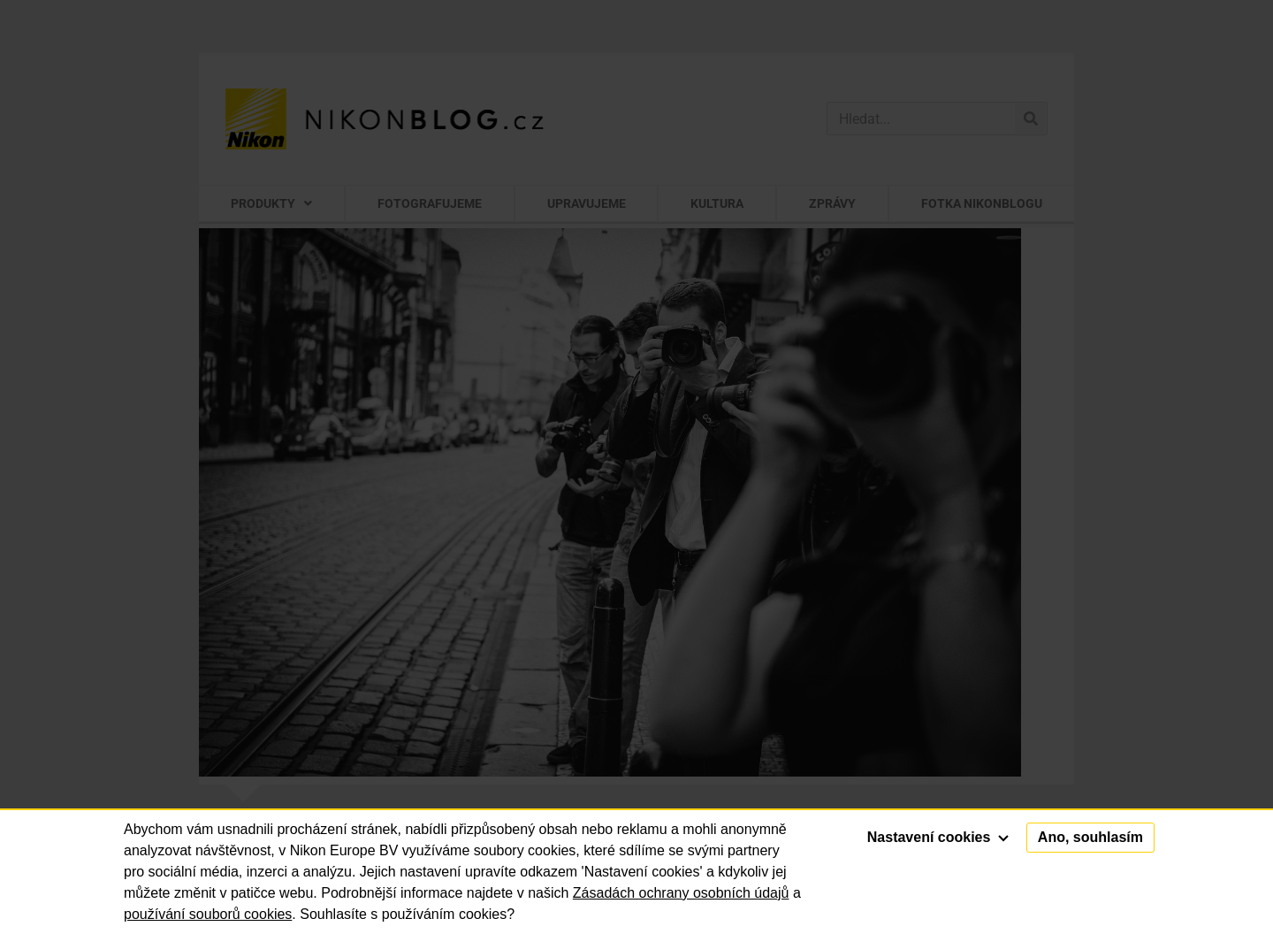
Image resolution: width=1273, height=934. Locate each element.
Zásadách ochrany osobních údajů (681, 892)
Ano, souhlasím (1090, 837)
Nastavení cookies (938, 837)
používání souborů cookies (208, 914)
